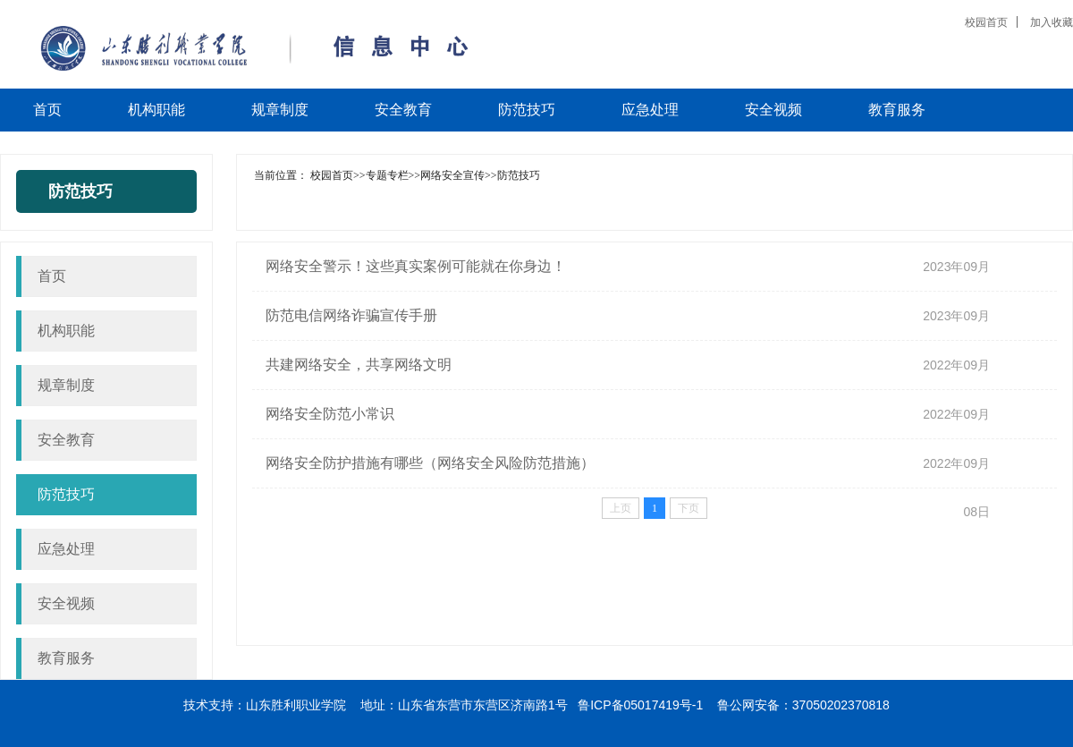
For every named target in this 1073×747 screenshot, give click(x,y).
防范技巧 (66, 494)
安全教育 (66, 439)
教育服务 (66, 658)
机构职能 (66, 330)
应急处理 (66, 548)
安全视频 (66, 603)
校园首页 (986, 22)
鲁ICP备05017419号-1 (640, 705)
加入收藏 (1051, 22)
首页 (52, 276)
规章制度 (66, 385)
